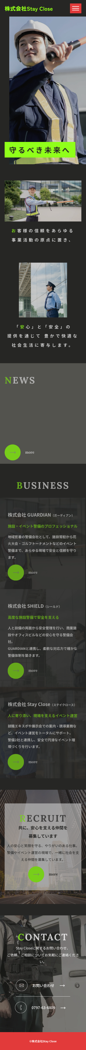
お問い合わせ (48, 985)
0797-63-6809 (48, 1007)
